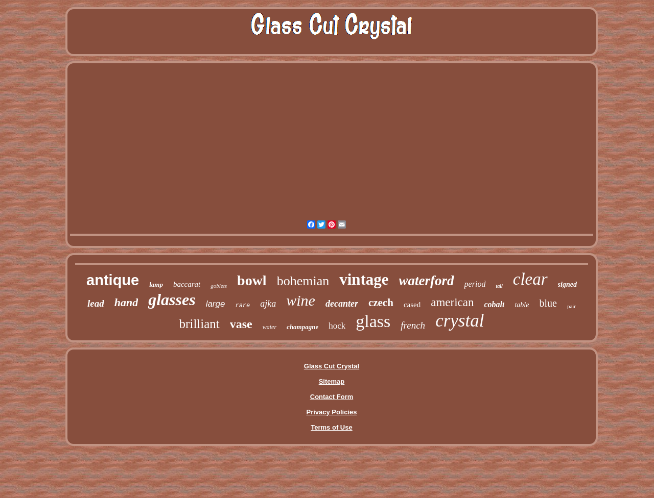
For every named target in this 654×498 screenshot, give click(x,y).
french (413, 325)
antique (112, 280)
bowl (252, 280)
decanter (341, 303)
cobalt (494, 304)
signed (567, 284)
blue (547, 303)
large (215, 304)
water (269, 327)
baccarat (186, 284)
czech (380, 302)
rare (242, 305)
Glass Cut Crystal (331, 366)
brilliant (199, 324)
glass (373, 321)
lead (95, 303)
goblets (219, 286)
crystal (459, 321)
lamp (156, 284)
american (452, 302)
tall (499, 286)
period (475, 284)
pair (571, 306)
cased (412, 305)
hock (337, 326)
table (522, 305)
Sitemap (332, 381)
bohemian (303, 280)
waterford (426, 280)
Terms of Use (331, 427)
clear (530, 279)
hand (126, 302)
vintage (363, 279)
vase (241, 324)
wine (300, 300)
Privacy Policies (331, 412)
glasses (171, 299)
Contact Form (332, 397)
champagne (302, 327)
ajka (268, 303)
